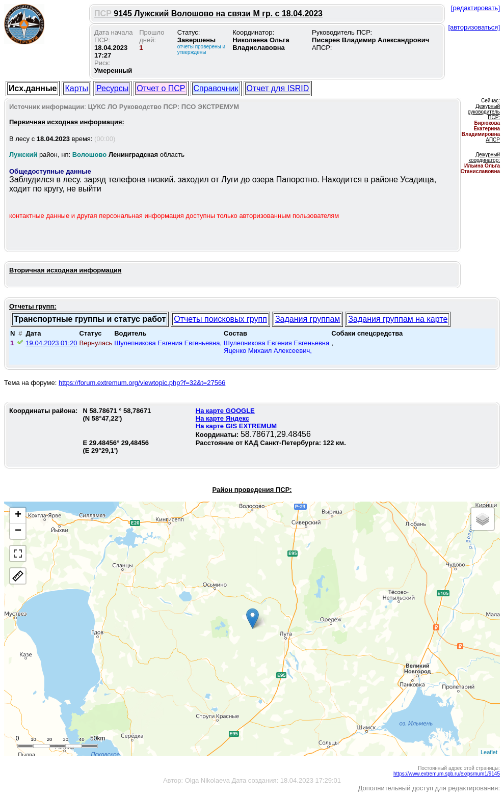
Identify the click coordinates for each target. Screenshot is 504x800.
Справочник (216, 88)
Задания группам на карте (397, 319)
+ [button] (18, 515)
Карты (76, 88)
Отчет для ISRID (278, 88)
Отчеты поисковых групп (220, 319)
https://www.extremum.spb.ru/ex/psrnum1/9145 (446, 774)
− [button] (18, 531)
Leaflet (489, 752)
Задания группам (307, 319)
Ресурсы (112, 88)
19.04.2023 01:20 (51, 343)
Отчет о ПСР (161, 88)
